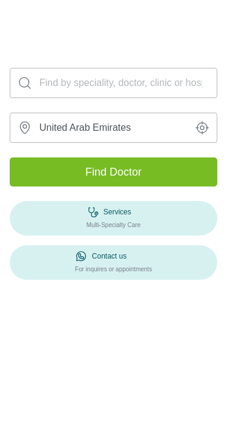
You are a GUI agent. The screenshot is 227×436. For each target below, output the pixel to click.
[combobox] (113, 127)
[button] (202, 128)
